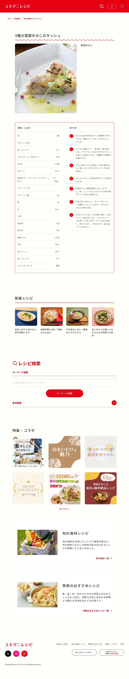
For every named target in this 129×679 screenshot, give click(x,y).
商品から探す (62, 651)
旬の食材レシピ (78, 651)
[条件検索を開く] (102, 6)
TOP (9, 18)
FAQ (122, 651)
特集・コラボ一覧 (63, 514)
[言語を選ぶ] (112, 6)
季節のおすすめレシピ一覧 (96, 617)
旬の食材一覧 (102, 565)
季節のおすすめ (95, 651)
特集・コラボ (111, 651)
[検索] (64, 393)
